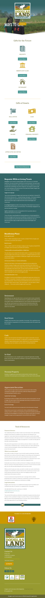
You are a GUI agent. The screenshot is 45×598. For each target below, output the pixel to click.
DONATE (22, 24)
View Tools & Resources (22, 167)
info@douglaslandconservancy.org (12, 490)
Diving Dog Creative (28, 589)
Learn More (22, 59)
